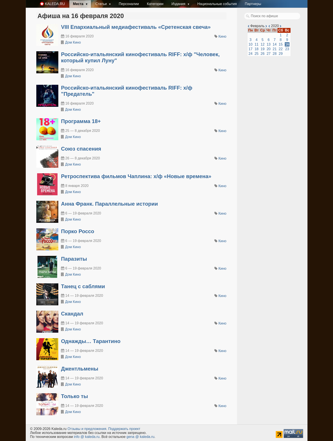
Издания (178, 4)
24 (250, 53)
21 (275, 49)
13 (268, 44)
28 (275, 53)
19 (263, 49)
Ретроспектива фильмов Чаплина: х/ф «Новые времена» (136, 176)
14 (275, 44)
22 (281, 49)
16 (287, 44)
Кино (222, 36)
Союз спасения (81, 149)
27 (268, 53)
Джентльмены (79, 369)
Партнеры (253, 4)
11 (257, 44)
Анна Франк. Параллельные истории (109, 204)
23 (287, 49)
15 (281, 44)
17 (250, 49)
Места (78, 4)
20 (268, 49)
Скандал (72, 314)
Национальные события (217, 4)
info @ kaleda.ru (86, 437)
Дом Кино (73, 42)
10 (250, 44)
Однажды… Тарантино (90, 341)
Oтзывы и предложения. (87, 429)
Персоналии (129, 4)
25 (257, 53)
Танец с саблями (83, 286)
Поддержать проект (124, 429)
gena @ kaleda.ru (141, 437)
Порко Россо (77, 231)
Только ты (74, 396)
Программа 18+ (81, 121)
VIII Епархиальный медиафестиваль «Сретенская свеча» (136, 27)
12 (263, 44)
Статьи (101, 4)
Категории (155, 4)
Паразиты (74, 259)
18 (257, 49)
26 (263, 53)
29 (281, 53)
